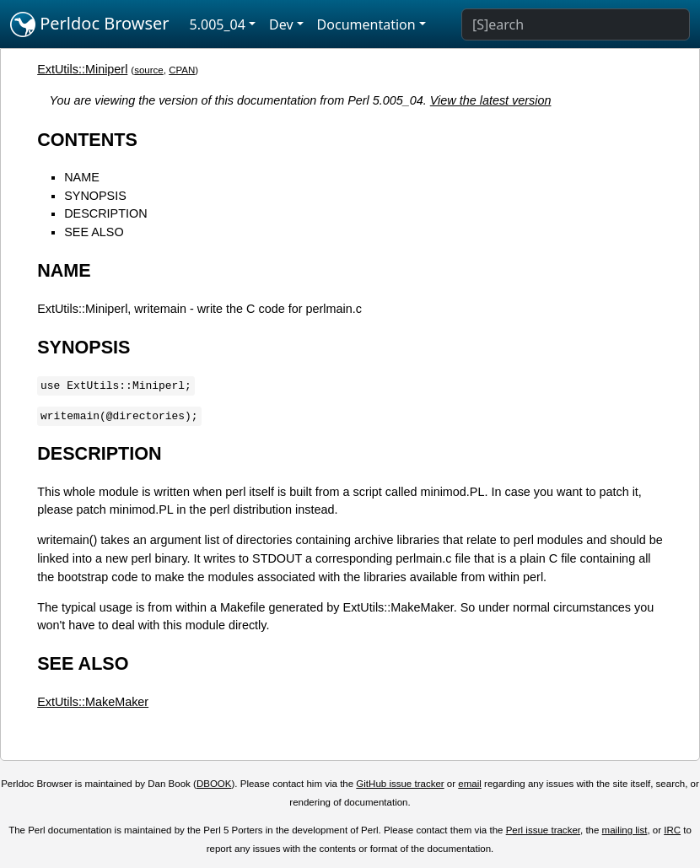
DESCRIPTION (105, 213)
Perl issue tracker (543, 830)
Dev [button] (281, 24)
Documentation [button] (366, 24)
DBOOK (214, 784)
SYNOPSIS (95, 195)
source (149, 70)
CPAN (182, 70)
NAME (82, 177)
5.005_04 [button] (217, 24)
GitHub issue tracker (400, 784)
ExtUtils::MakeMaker (92, 702)
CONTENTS (87, 139)
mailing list (625, 830)
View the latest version (491, 100)
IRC (672, 830)
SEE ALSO (93, 232)
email (470, 784)
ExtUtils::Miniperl (82, 69)
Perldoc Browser (90, 24)
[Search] (575, 24)
